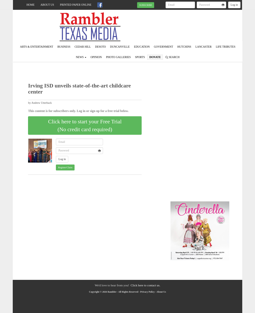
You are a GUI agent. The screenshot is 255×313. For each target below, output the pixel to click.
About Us (47, 4)
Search (172, 57)
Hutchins (184, 46)
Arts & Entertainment (36, 46)
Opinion (96, 57)
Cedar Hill (83, 46)
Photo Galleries (118, 57)
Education (142, 46)
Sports (140, 57)
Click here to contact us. (145, 285)
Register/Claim (65, 167)
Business (63, 46)
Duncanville (120, 46)
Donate (155, 57)
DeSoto (100, 46)
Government (163, 46)
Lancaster (203, 46)
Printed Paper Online (76, 4)
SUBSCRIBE (145, 5)
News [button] (81, 57)
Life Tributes (225, 46)
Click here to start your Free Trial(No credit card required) (85, 125)
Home (30, 4)
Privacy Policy (147, 291)
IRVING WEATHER (206, 23)
